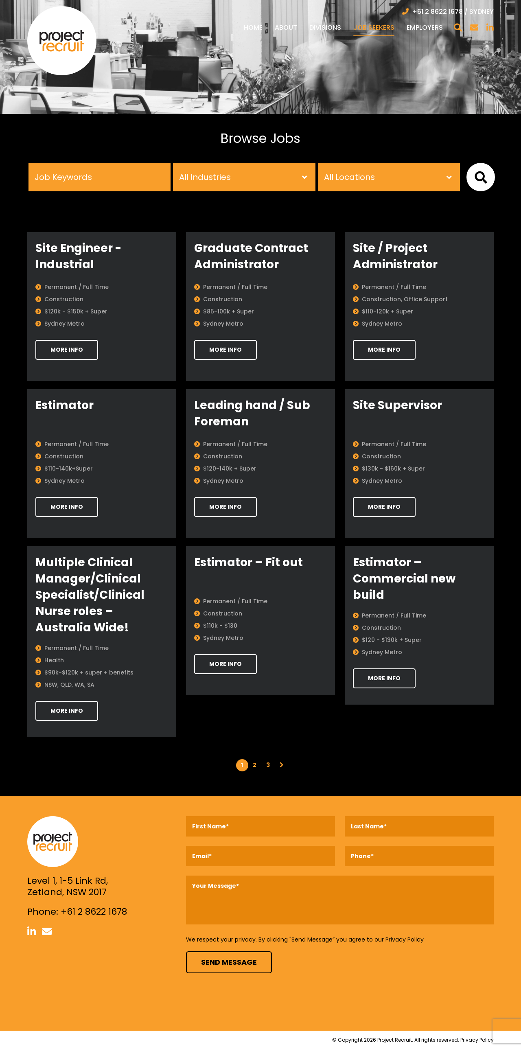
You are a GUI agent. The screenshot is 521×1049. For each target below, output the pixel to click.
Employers (425, 27)
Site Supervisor (397, 405)
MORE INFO (66, 350)
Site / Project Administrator (395, 256)
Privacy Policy (404, 939)
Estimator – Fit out (248, 562)
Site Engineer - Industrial (78, 256)
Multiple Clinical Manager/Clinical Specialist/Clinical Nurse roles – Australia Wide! (89, 594)
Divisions (325, 27)
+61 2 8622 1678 (94, 911)
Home (253, 27)
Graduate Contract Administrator (251, 256)
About (286, 27)
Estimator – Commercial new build (404, 578)
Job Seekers (373, 27)
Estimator (64, 405)
